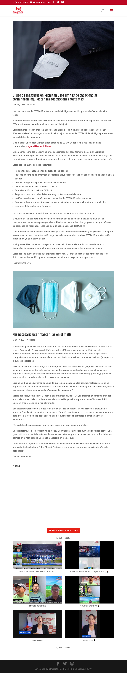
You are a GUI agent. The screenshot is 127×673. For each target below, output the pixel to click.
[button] (67, 538)
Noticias (31, 104)
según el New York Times (38, 146)
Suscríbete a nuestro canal (63, 530)
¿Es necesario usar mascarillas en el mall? (42, 335)
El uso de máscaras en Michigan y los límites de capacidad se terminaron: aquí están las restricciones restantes (55, 97)
